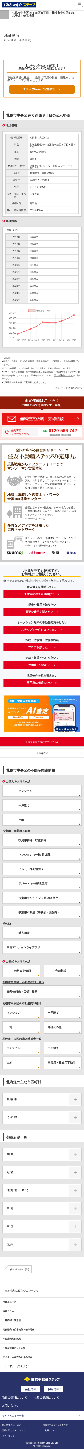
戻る (4, 14)
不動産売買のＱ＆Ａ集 (14, 1348)
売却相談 (60, 970)
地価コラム (8, 1311)
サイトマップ (8, 1436)
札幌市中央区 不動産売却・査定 (23, 982)
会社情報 (30, 1389)
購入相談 (24, 932)
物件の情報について (14, 1397)
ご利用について (50, 1430)
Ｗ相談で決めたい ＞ (42, 665)
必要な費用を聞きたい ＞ (42, 611)
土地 (21, 819)
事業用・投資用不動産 (61, 1062)
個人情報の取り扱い (11, 1425)
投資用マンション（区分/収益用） (39, 898)
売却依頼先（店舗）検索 (22, 991)
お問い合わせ (10, 1405)
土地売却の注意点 (12, 1320)
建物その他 (55, 1027)
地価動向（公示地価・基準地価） (20, 1329)
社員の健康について (46, 1397)
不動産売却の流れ (12, 1338)
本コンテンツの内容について (68, 388)
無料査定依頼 (22, 970)
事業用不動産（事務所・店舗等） (39, 912)
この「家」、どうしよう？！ (17, 1366)
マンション (25, 790)
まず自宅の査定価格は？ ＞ (42, 594)
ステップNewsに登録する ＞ (42, 89)
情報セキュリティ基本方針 (55, 1425)
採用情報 (53, 1389)
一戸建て (24, 805)
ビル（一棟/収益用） (31, 869)
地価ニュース (9, 1302)
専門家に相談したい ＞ (42, 682)
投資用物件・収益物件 (32, 840)
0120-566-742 (63, 430)
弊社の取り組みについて (13, 1430)
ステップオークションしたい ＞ (42, 629)
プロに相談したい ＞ (42, 647)
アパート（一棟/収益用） (34, 883)
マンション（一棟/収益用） (35, 854)
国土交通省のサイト (63, 375)
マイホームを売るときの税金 (17, 1357)
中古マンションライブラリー (25, 947)
